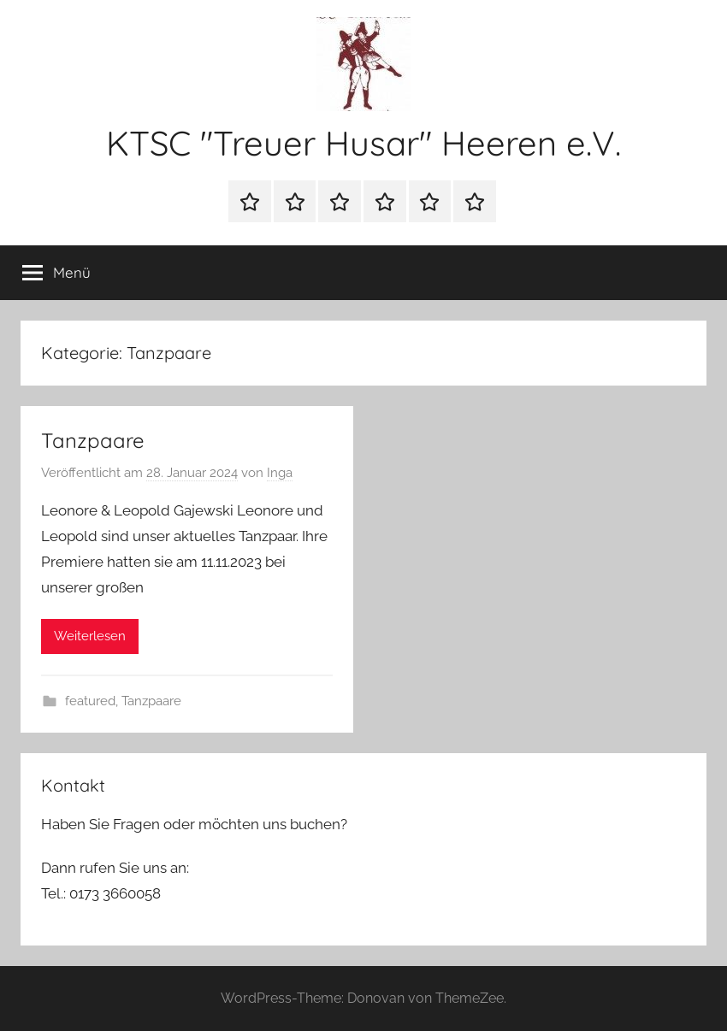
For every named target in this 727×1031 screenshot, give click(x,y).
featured (90, 701)
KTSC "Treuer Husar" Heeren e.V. (363, 142)
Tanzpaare (93, 440)
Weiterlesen (90, 636)
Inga (280, 472)
